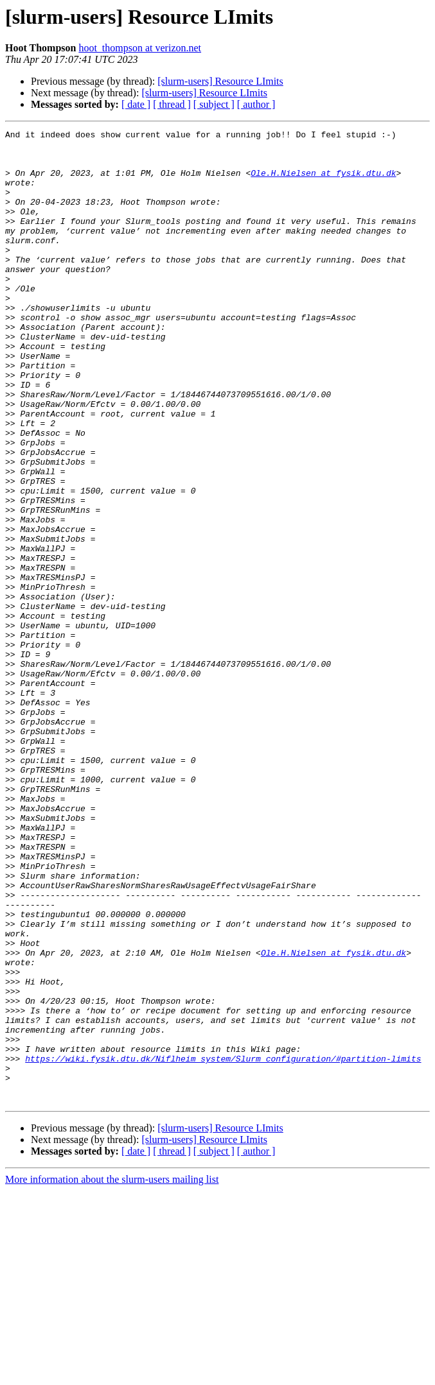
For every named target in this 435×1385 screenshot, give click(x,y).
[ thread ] (172, 104)
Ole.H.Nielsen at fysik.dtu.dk (323, 182)
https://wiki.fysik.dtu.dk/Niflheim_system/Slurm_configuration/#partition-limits (223, 1245)
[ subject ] (214, 104)
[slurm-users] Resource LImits (220, 81)
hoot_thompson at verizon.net (139, 47)
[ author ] (256, 104)
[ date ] (135, 104)
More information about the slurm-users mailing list (111, 1373)
